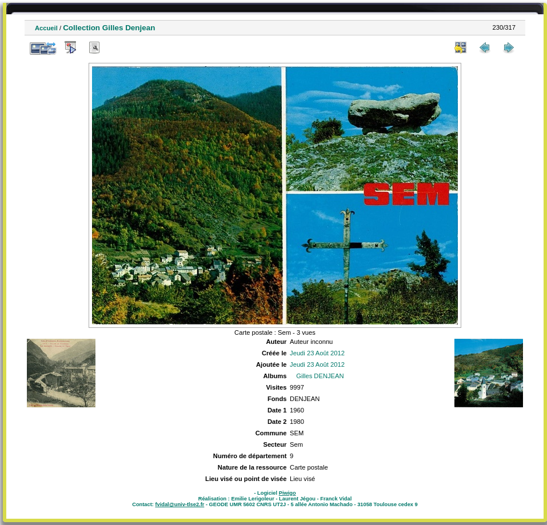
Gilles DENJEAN (320, 375)
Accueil (46, 28)
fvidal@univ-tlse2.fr (179, 504)
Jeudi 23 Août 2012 (317, 353)
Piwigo (287, 493)
